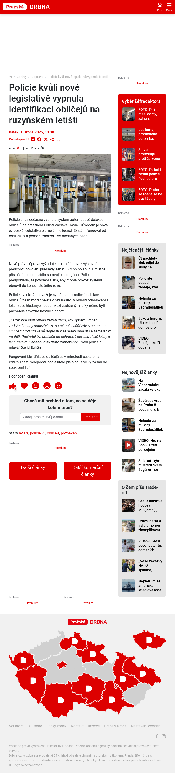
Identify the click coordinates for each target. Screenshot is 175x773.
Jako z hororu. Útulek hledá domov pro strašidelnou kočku (150, 327)
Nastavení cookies (145, 726)
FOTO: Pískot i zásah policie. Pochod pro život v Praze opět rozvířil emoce (149, 181)
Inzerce (94, 726)
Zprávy (22, 77)
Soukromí (16, 726)
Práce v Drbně (115, 726)
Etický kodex (56, 726)
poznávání (69, 433)
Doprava (37, 77)
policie (35, 433)
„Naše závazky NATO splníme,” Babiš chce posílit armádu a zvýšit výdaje (150, 572)
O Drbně (35, 726)
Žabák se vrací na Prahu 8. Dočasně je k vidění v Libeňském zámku (150, 411)
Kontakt (77, 726)
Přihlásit (91, 417)
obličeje (53, 433)
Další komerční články (87, 471)
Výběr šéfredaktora (141, 101)
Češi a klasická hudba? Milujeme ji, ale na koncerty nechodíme (150, 512)
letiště (23, 433)
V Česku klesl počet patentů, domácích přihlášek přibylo (150, 550)
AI (43, 433)
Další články (33, 467)
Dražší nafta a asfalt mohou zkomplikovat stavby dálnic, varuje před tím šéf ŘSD (149, 532)
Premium (60, 250)
